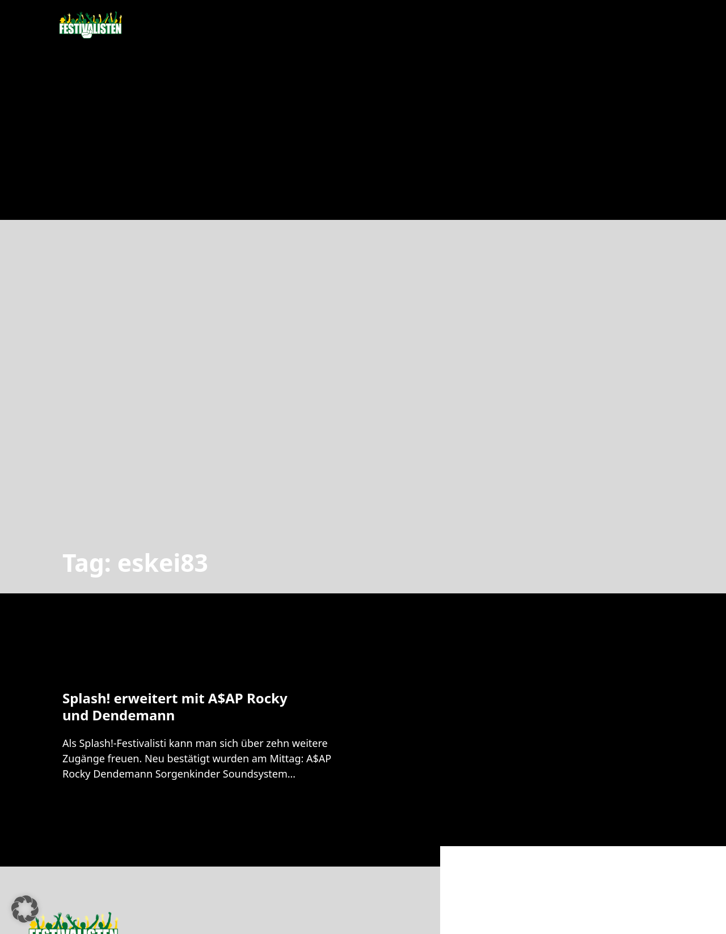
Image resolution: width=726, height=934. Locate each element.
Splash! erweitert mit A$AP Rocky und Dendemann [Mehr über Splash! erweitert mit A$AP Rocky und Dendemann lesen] (175, 706)
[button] (25, 909)
